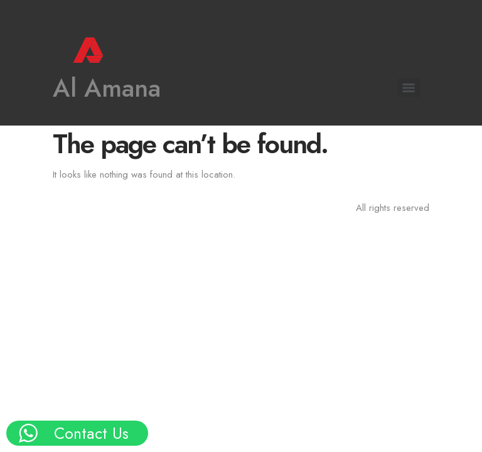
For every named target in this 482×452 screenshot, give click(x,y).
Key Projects (55, 203)
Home (41, 136)
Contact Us (51, 270)
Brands (43, 225)
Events (41, 248)
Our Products (57, 181)
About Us (47, 159)
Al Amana (107, 88)
